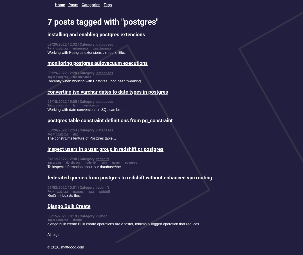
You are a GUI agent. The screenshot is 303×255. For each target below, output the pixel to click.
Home (60, 5)
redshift (102, 159)
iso (75, 105)
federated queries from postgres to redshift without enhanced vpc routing (129, 178)
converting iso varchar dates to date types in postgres (107, 92)
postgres (62, 48)
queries (78, 191)
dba (75, 134)
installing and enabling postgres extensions (96, 34)
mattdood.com (72, 247)
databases (104, 44)
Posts (73, 5)
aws (104, 162)
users (116, 162)
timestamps (91, 105)
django (101, 216)
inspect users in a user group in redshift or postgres (105, 149)
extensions (80, 48)
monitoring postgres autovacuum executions (97, 63)
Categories (91, 5)
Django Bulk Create (68, 206)
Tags (108, 5)
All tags (53, 234)
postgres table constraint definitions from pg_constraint (110, 120)
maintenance (102, 48)
